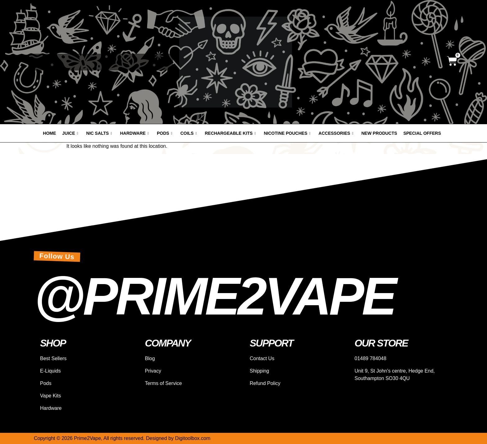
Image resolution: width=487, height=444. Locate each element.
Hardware (134, 133)
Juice (70, 133)
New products (379, 133)
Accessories (336, 133)
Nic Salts (99, 133)
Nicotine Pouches (287, 133)
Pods (164, 133)
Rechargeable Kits (230, 133)
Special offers (422, 133)
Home (49, 133)
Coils (188, 133)
